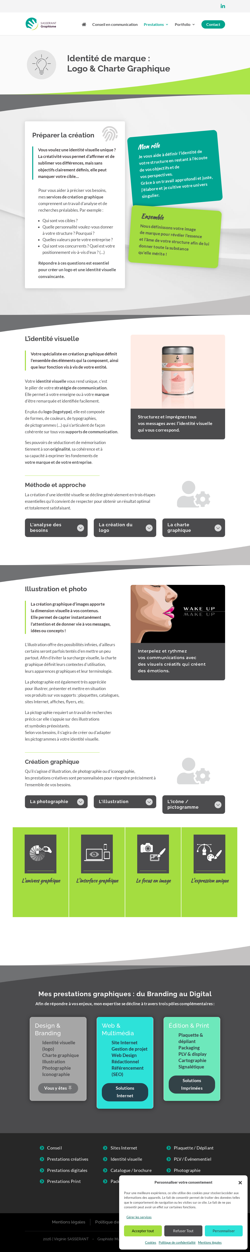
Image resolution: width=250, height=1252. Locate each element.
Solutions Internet (125, 1091)
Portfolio (182, 25)
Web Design (97, 895)
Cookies (150, 1242)
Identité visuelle (40, 898)
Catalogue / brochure (131, 1170)
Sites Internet (124, 1147)
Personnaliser (224, 1231)
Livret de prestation (178, 283)
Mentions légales (210, 1242)
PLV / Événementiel (192, 1159)
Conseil (54, 1147)
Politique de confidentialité (177, 1242)
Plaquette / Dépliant (194, 1147)
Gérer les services (139, 1217)
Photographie (153, 895)
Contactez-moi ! (125, 935)
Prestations (154, 25)
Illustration (209, 895)
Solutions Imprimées (192, 1084)
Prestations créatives (67, 1159)
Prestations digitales (67, 1170)
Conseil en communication (115, 25)
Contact (213, 24)
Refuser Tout (183, 1231)
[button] (240, 1182)
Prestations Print (64, 1181)
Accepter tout (143, 1231)
